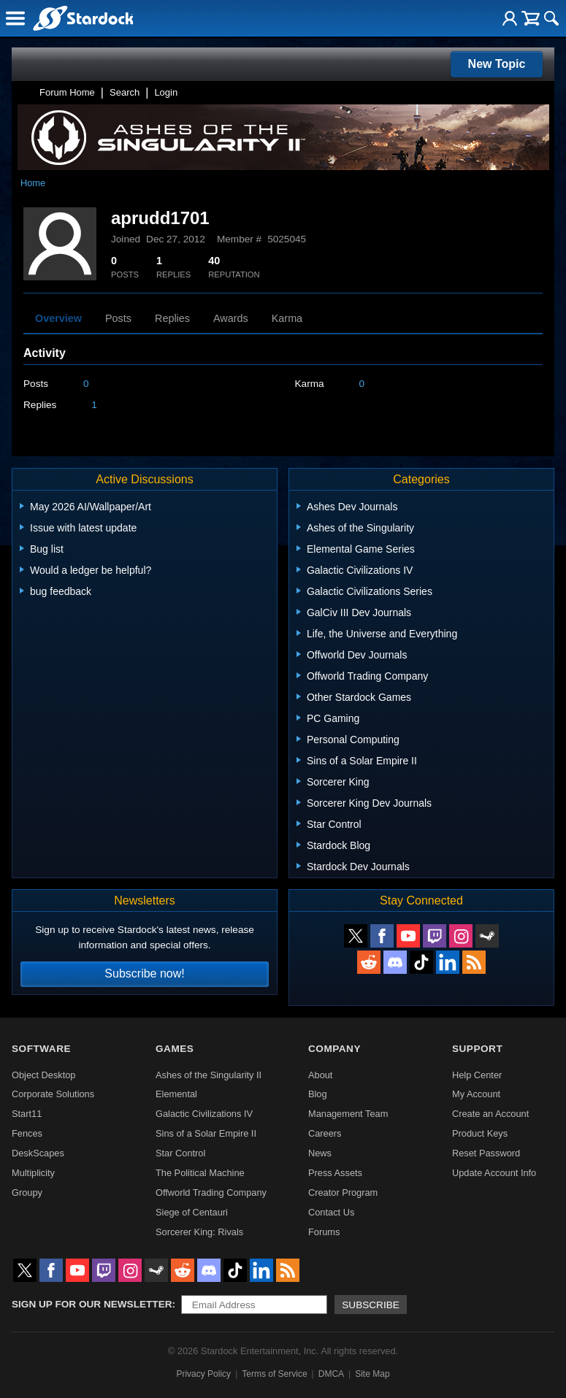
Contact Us (331, 1212)
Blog (317, 1093)
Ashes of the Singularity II (208, 1074)
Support (477, 1048)
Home (32, 182)
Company (334, 1048)
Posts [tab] (118, 318)
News (320, 1153)
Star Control (180, 1153)
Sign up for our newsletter (92, 1304)
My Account (476, 1093)
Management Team (348, 1113)
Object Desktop (44, 1074)
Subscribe (370, 1304)
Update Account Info (494, 1172)
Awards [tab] (230, 318)
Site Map (372, 1374)
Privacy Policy (203, 1374)
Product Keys (480, 1133)
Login (165, 92)
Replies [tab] (172, 318)
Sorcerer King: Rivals (199, 1231)
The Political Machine (200, 1172)
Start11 (27, 1113)
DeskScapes (38, 1153)
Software (41, 1048)
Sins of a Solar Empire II (206, 1133)
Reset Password (486, 1153)
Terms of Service (274, 1374)
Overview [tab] (58, 318)
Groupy (27, 1192)
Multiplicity (33, 1172)
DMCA (331, 1374)
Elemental (176, 1093)
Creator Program (343, 1192)
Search (124, 92)
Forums (324, 1231)
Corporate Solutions (53, 1093)
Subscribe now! (144, 973)
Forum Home (67, 92)
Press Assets (335, 1172)
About (320, 1074)
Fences (27, 1133)
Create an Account (490, 1113)
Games (175, 1048)
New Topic (497, 64)
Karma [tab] (287, 318)
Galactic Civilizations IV (204, 1113)
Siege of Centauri (192, 1212)
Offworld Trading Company (211, 1192)
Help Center (477, 1074)
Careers (325, 1133)
